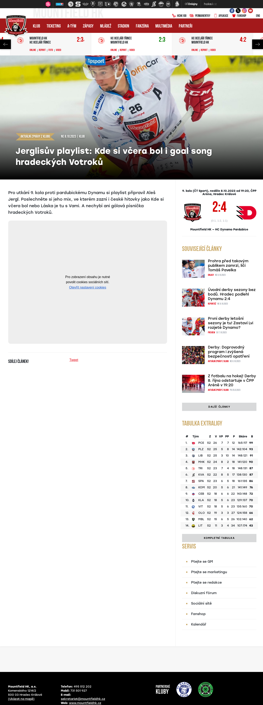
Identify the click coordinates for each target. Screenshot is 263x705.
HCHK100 (179, 16)
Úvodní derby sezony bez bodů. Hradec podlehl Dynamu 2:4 (232, 294)
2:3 (80, 40)
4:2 (243, 40)
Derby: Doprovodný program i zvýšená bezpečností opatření (228, 352)
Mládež (105, 26)
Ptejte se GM (202, 562)
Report (42, 50)
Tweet (73, 360)
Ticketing (54, 26)
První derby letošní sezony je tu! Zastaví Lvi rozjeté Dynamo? (230, 323)
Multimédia (163, 26)
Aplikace (220, 16)
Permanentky (200, 16)
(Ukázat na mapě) (21, 699)
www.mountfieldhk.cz (85, 703)
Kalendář (198, 624)
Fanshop (239, 16)
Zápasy (88, 26)
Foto (50, 50)
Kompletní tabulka (219, 538)
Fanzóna (142, 26)
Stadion (123, 26)
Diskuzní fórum (204, 593)
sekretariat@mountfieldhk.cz (83, 699)
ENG (254, 16)
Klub (36, 26)
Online (33, 50)
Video (58, 50)
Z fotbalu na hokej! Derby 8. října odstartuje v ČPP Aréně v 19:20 (232, 380)
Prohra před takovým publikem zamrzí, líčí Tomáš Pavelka (228, 265)
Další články (219, 406)
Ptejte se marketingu (209, 572)
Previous (5, 44)
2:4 (219, 208)
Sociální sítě (201, 603)
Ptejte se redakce (206, 582)
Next (257, 44)
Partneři (185, 26)
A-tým (71, 26)
